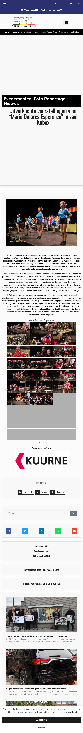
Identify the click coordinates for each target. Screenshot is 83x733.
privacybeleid (72, 712)
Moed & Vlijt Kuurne (49, 584)
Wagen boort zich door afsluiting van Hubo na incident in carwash (36, 689)
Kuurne (34, 584)
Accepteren (41, 720)
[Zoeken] (73, 513)
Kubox (26, 584)
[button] (5, 4)
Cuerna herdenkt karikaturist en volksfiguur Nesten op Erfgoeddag (36, 636)
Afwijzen (41, 728)
